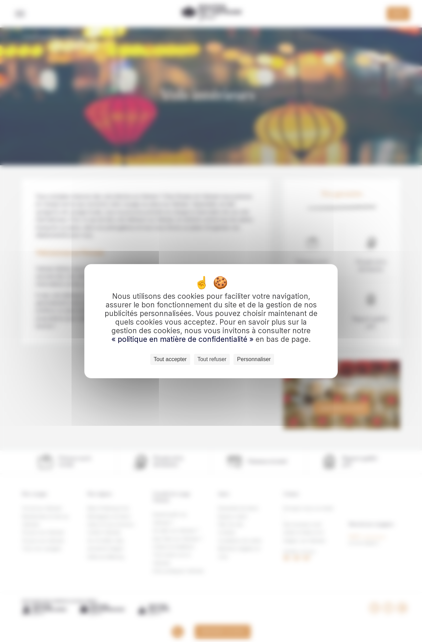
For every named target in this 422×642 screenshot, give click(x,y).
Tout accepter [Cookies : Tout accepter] (170, 359)
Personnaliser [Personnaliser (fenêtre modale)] (254, 359)
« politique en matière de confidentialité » (183, 339)
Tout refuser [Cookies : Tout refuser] (211, 359)
